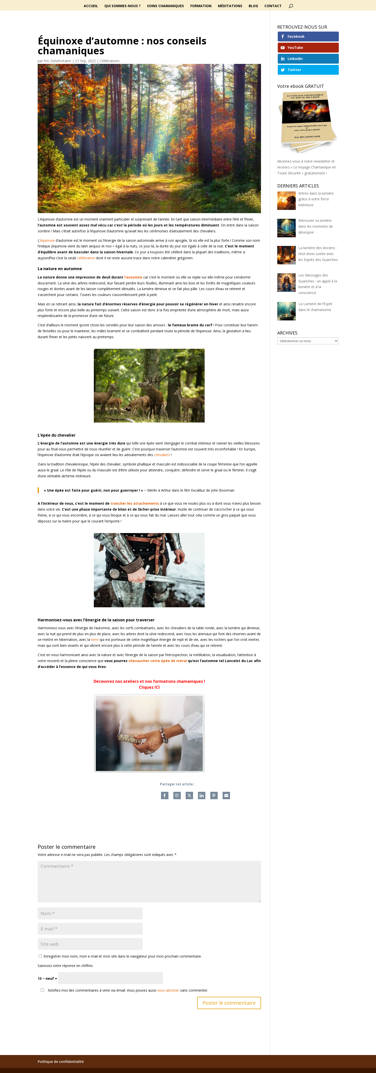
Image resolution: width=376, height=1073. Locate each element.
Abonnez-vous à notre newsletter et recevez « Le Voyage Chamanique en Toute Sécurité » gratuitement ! (306, 167)
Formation (201, 6)
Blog (253, 6)
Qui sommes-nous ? (122, 6)
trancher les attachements (135, 503)
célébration (86, 258)
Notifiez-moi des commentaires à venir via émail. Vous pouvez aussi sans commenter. (123, 990)
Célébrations (110, 60)
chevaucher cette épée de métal (158, 660)
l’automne (133, 277)
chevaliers (162, 454)
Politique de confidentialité (61, 1061)
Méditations (230, 6)
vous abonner (168, 990)
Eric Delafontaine (57, 60)
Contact (273, 6)
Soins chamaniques (165, 6)
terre (95, 639)
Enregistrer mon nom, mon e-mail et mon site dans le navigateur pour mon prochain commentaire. (123, 956)
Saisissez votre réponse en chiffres (65, 965)
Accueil (91, 6)
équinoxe (47, 240)
